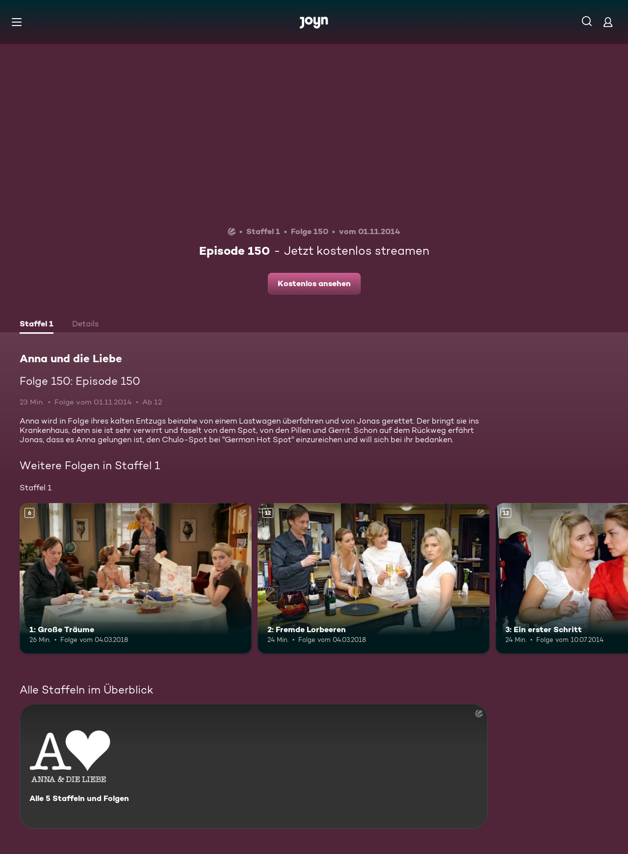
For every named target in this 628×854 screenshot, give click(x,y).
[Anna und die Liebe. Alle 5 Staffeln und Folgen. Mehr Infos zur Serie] (254, 766)
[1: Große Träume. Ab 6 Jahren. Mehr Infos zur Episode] (136, 578)
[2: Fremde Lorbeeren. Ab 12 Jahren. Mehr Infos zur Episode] (374, 578)
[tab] (36, 325)
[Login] (608, 21)
